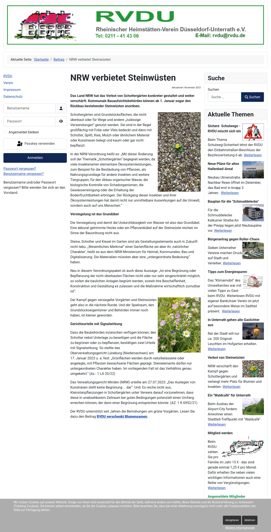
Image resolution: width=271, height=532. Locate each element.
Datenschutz (13, 97)
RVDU (7, 76)
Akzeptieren (232, 520)
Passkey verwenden (35, 144)
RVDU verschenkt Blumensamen (122, 416)
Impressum (12, 90)
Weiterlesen (253, 155)
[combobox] (224, 97)
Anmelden (35, 158)
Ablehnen (249, 520)
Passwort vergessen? (19, 169)
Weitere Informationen (240, 527)
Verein (8, 83)
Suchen (213, 89)
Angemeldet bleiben (24, 132)
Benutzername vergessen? (23, 174)
